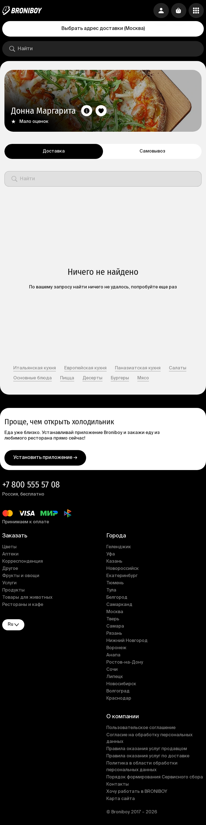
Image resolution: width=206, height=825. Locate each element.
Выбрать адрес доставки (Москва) (103, 28)
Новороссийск (122, 569)
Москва (114, 612)
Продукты (13, 591)
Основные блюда (32, 378)
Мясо (143, 378)
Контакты (117, 785)
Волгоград (118, 692)
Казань (114, 562)
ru (13, 625)
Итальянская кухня (34, 368)
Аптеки (10, 555)
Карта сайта (120, 799)
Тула (111, 591)
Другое (10, 569)
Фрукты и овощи (20, 576)
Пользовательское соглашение (141, 728)
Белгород (116, 598)
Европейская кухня (85, 368)
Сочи (112, 670)
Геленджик (118, 547)
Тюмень (115, 584)
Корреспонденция (22, 562)
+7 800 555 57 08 (31, 485)
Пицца (67, 378)
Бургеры (120, 378)
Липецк (114, 677)
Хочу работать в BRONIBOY (136, 792)
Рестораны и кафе (22, 605)
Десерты (92, 378)
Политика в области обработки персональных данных (141, 767)
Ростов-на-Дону (124, 663)
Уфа (110, 555)
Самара (115, 627)
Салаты (177, 368)
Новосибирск (121, 684)
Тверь (112, 620)
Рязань (114, 634)
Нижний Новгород (127, 641)
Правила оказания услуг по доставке (147, 757)
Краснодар (118, 699)
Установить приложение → (45, 458)
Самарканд (119, 605)
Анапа (113, 656)
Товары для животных (27, 598)
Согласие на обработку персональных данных (149, 739)
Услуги (9, 584)
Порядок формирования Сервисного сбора (154, 778)
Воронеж (116, 648)
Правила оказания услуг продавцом (146, 749)
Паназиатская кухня (138, 368)
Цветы (9, 547)
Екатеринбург (122, 576)
